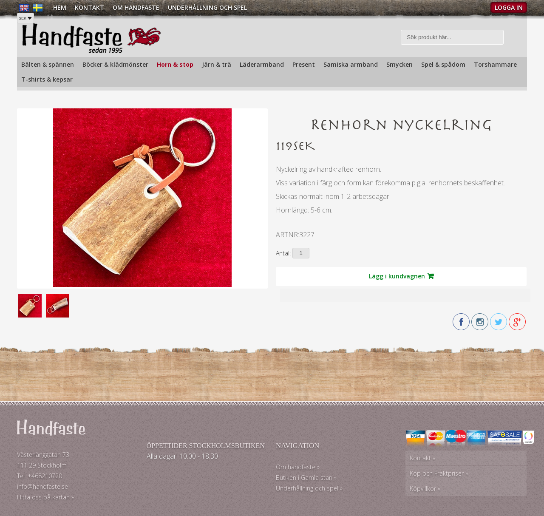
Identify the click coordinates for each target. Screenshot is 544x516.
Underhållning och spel (207, 7)
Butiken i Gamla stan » (306, 477)
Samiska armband (350, 64)
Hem (59, 7)
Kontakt (89, 7)
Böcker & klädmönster (115, 64)
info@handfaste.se (42, 486)
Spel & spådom (443, 64)
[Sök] (452, 37)
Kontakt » (422, 458)
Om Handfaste (136, 7)
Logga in (509, 7)
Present (303, 64)
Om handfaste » (298, 467)
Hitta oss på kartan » (45, 497)
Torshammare (495, 64)
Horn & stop (175, 64)
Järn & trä (216, 64)
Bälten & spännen (47, 64)
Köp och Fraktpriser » (439, 473)
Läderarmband (262, 64)
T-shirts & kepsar (47, 79)
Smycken (399, 64)
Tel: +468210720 (39, 476)
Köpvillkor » (425, 489)
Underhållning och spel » (309, 488)
